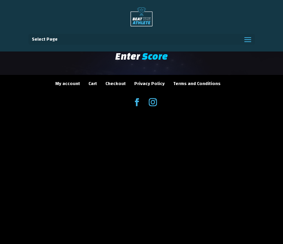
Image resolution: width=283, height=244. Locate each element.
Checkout (115, 83)
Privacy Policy (149, 83)
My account (67, 83)
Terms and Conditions (197, 83)
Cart (92, 83)
